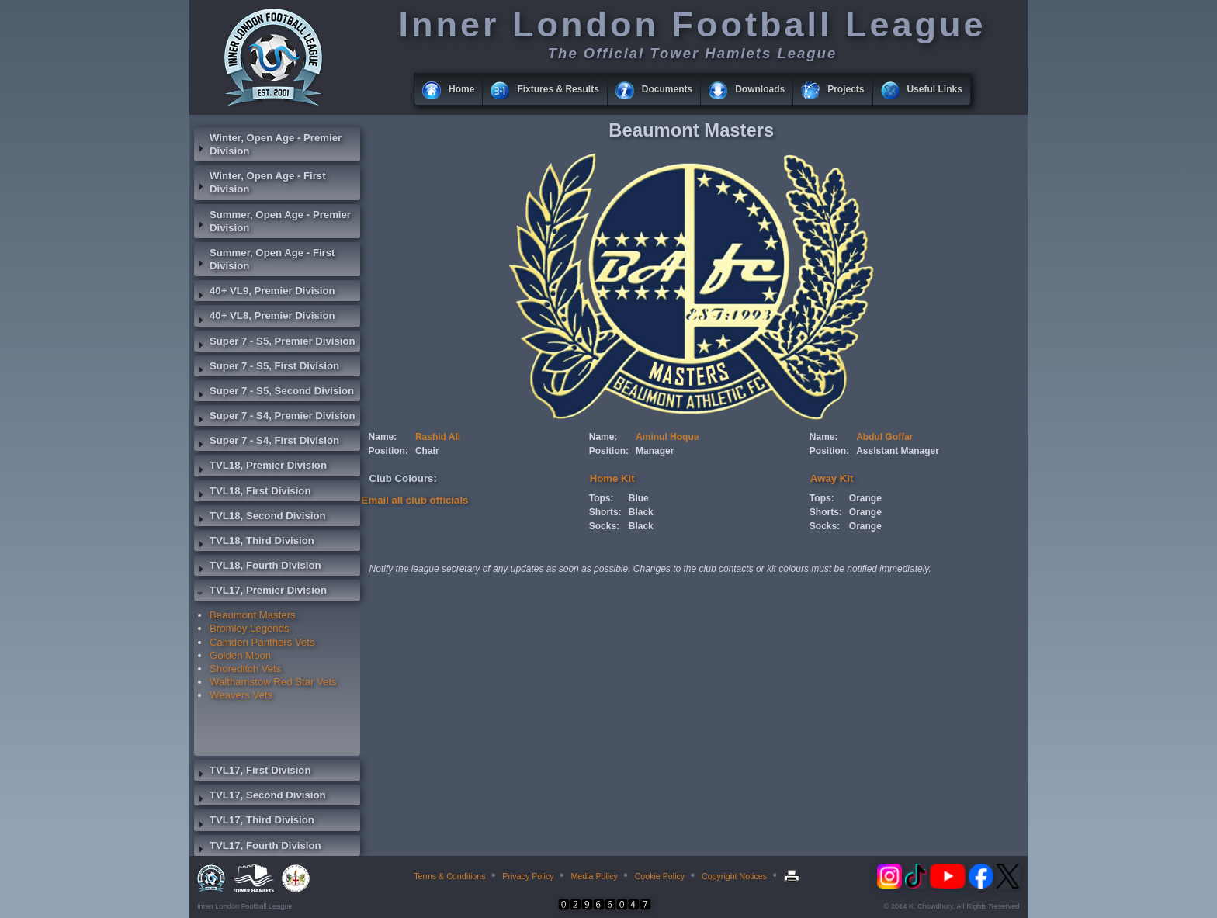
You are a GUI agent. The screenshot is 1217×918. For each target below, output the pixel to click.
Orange (865, 498)
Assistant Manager (897, 450)
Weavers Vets (241, 695)
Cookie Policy (660, 876)
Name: (383, 436)
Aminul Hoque (667, 436)
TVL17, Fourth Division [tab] (257, 847)
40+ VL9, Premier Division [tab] (264, 292)
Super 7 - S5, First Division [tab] (266, 368)
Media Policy (593, 876)
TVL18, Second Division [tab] (260, 517)
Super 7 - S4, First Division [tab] (266, 442)
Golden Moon (240, 655)
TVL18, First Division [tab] (252, 493)
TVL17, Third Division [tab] (254, 822)
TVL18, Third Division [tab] (254, 542)
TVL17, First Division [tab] (252, 772)
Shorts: (605, 512)
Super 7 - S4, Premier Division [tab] (274, 417)
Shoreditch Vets (245, 668)
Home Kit (612, 478)
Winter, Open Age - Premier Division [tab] (268, 144)
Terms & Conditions (449, 876)
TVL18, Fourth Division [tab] (257, 567)
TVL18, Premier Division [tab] (260, 467)
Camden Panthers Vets (262, 642)
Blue (639, 498)
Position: (388, 450)
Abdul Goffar (884, 436)
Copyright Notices (734, 876)
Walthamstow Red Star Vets (273, 682)
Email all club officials (415, 500)
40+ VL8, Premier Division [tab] (264, 317)
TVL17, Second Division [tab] (260, 797)
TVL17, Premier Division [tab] (260, 592)
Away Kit (831, 478)
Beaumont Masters (253, 615)
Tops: (601, 498)
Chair (427, 450)
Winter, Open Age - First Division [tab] (260, 182)
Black (641, 512)
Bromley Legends (250, 628)
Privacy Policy (527, 876)
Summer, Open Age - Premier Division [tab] (272, 221)
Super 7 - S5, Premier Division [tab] (274, 343)
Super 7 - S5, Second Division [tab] (274, 392)
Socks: (604, 526)
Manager (655, 450)
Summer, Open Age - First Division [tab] (264, 259)
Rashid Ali (437, 436)
